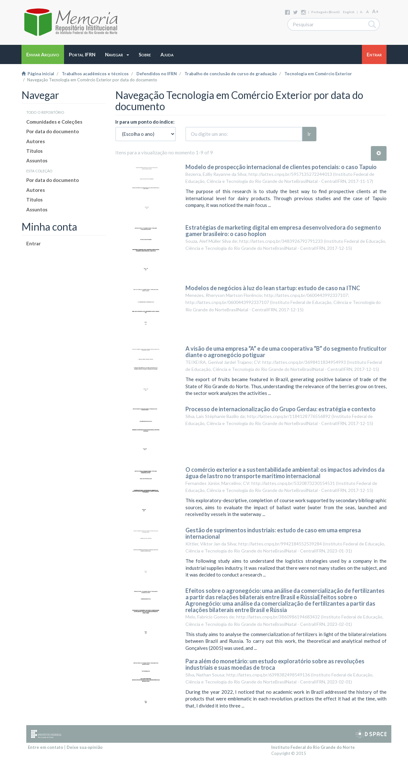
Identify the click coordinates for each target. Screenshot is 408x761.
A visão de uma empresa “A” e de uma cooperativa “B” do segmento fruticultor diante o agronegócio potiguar (286, 351)
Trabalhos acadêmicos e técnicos (95, 73)
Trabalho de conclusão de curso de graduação (230, 73)
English (349, 12)
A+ (375, 11)
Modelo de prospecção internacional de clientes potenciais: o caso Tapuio (281, 166)
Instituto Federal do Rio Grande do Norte (313, 747)
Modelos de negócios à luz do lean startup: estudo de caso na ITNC (272, 287)
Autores (35, 141)
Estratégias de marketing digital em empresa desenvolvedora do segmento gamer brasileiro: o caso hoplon (283, 230)
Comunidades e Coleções (54, 122)
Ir (309, 134)
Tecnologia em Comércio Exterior (318, 73)
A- (361, 12)
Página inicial (37, 73)
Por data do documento (52, 131)
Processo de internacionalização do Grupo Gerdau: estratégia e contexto (280, 409)
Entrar (33, 243)
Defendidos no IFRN (156, 73)
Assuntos (36, 160)
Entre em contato (45, 747)
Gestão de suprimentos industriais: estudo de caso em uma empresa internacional (273, 533)
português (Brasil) (325, 12)
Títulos (34, 151)
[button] (117, 54)
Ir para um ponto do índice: (145, 122)
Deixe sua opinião (84, 747)
